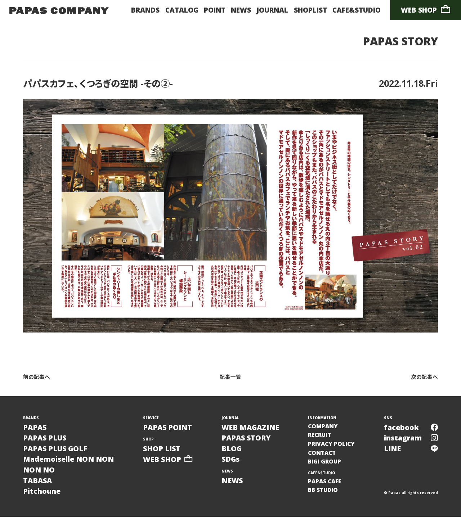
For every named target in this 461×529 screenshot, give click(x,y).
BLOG (234, 454)
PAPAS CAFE (328, 490)
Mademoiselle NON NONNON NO (74, 472)
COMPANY (325, 428)
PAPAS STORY (394, 42)
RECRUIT (322, 438)
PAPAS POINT (173, 429)
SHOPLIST (310, 10)
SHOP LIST (167, 452)
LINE (410, 454)
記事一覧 (230, 378)
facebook (410, 429)
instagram (410, 441)
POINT (214, 10)
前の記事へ (38, 378)
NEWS (241, 10)
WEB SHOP (425, 9)
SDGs (233, 465)
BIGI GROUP (327, 469)
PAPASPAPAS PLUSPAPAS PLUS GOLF (59, 442)
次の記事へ (422, 378)
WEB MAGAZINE (255, 429)
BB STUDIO (326, 500)
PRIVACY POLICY (335, 448)
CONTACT (325, 459)
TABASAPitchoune (44, 496)
